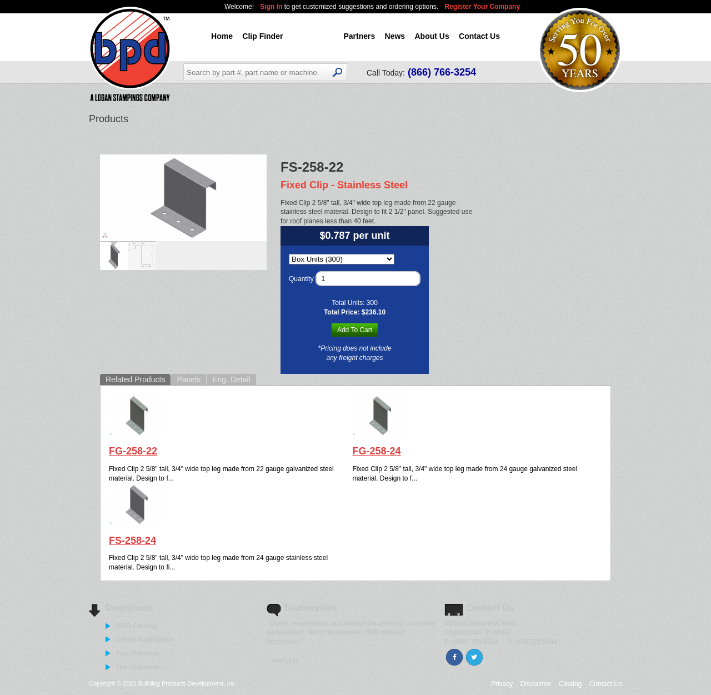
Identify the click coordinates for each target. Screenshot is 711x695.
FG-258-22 (133, 451)
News (395, 36)
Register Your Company (482, 7)
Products (313, 36)
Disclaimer (536, 684)
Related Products (135, 379)
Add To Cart (354, 330)
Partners (359, 36)
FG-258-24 (376, 451)
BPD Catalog (137, 626)
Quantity (301, 279)
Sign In (272, 7)
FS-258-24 (132, 540)
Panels (189, 379)
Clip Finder (262, 36)
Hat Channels (138, 653)
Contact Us (479, 36)
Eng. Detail (231, 379)
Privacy (502, 684)
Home (222, 36)
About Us (431, 36)
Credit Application (145, 639)
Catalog (570, 684)
